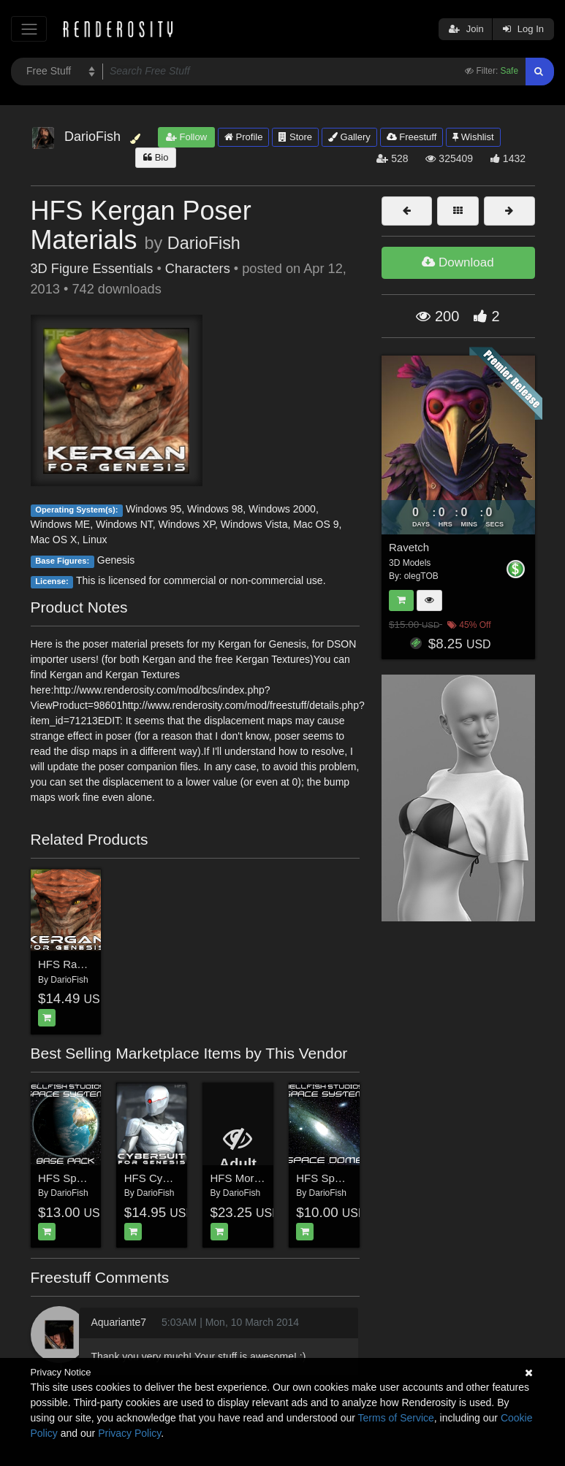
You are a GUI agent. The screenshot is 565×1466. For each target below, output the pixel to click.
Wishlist (472, 136)
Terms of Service (396, 1418)
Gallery (349, 136)
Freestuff (412, 136)
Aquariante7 (118, 1322)
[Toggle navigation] (29, 29)
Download (457, 262)
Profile (243, 136)
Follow (186, 136)
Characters (197, 268)
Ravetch (409, 547)
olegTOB (421, 576)
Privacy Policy (129, 1433)
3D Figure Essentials (92, 268)
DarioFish (203, 243)
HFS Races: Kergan (86, 964)
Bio (155, 157)
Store (295, 136)
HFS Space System (86, 1178)
